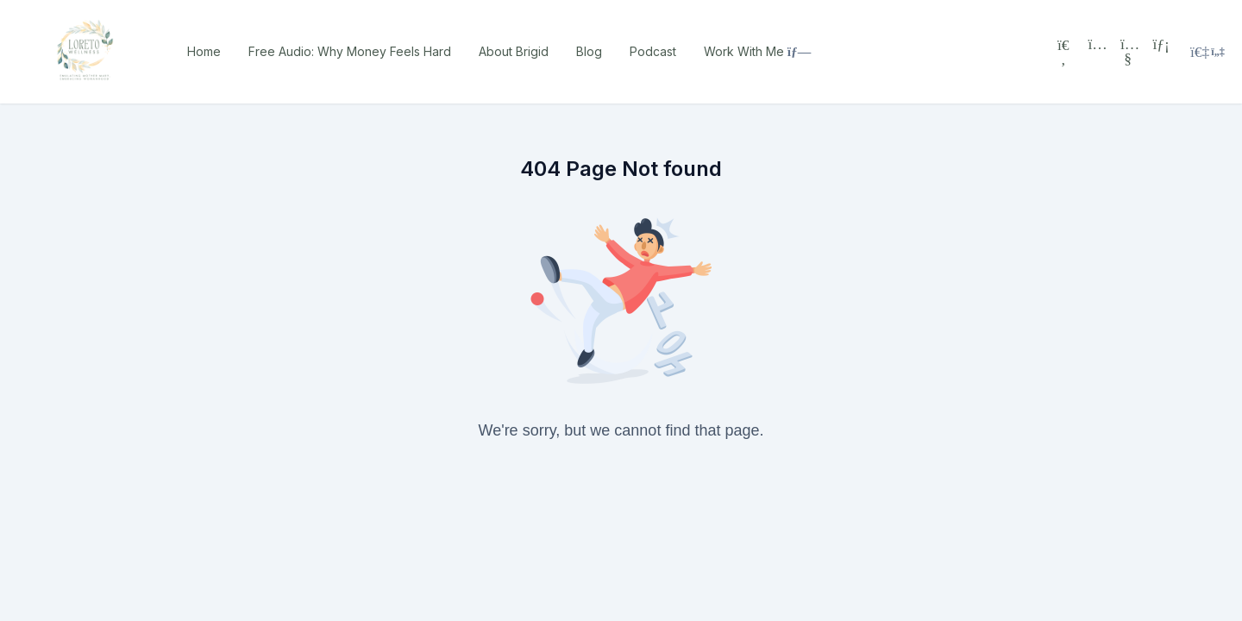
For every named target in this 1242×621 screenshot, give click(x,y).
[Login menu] (1207, 52)
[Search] (1063, 52)
